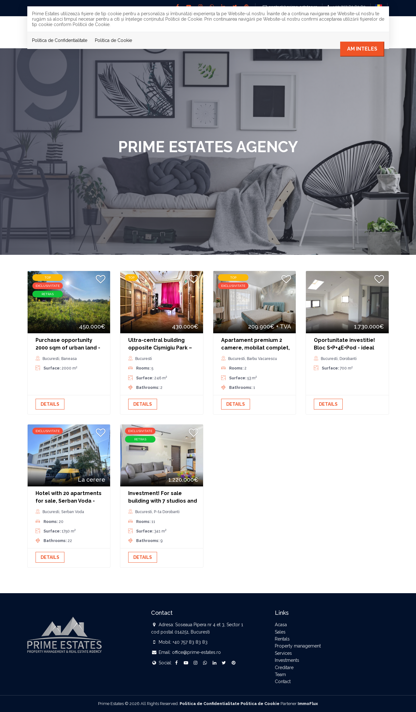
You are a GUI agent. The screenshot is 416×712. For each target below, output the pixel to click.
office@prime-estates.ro (196, 652)
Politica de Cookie (113, 40)
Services (283, 653)
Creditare (284, 667)
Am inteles (362, 49)
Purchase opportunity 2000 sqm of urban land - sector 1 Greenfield (68, 347)
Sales (280, 631)
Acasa (281, 624)
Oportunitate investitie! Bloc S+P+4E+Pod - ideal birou (344, 347)
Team (280, 674)
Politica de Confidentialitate (59, 40)
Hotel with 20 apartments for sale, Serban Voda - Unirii (69, 501)
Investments (287, 660)
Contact (283, 681)
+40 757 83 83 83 (190, 642)
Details (50, 404)
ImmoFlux (308, 703)
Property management (298, 645)
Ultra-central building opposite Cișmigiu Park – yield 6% (160, 347)
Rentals (282, 638)
